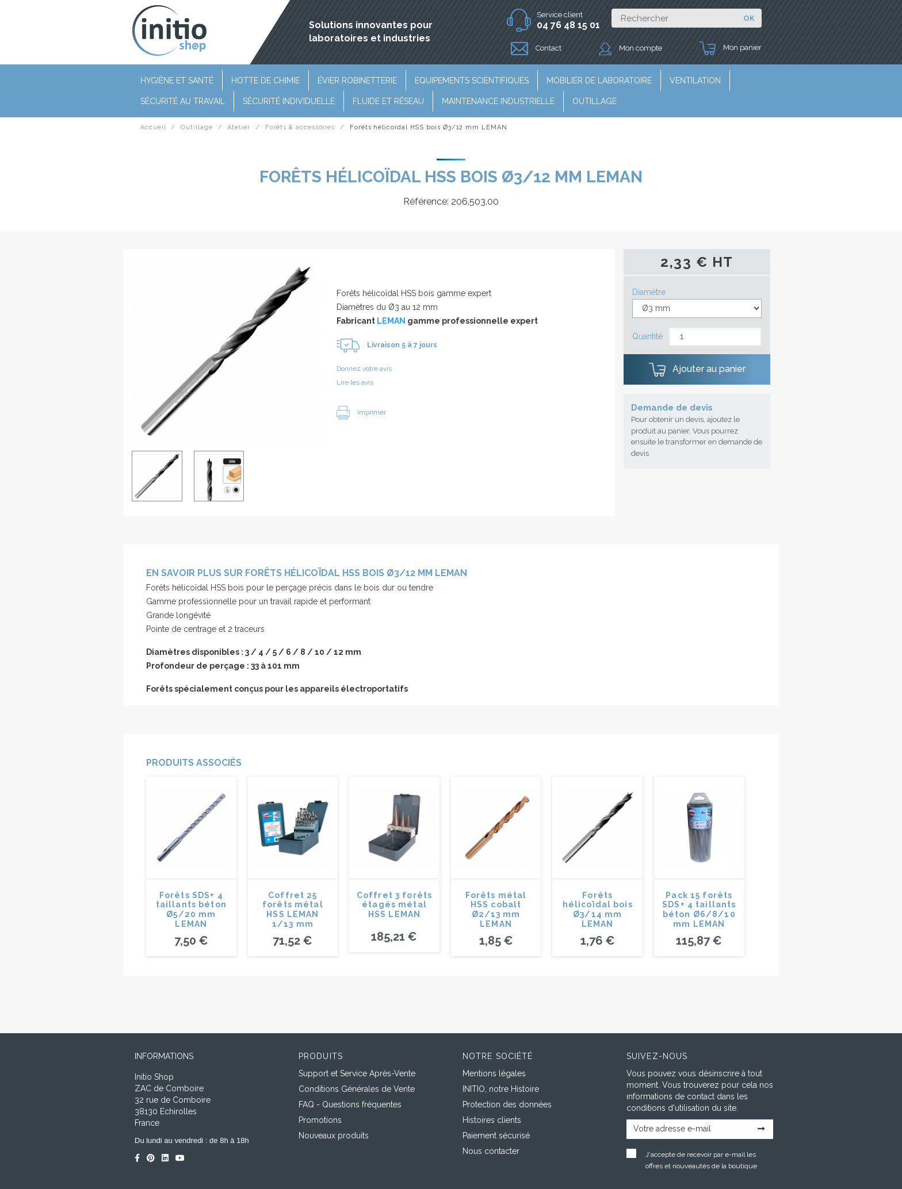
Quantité (647, 336)
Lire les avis (355, 382)
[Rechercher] (673, 18)
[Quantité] (715, 336)
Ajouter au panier (697, 370)
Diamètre (649, 292)
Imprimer (361, 412)
